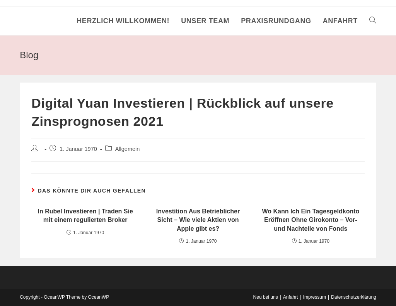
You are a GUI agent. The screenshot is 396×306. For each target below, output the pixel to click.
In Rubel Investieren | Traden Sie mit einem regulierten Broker (85, 215)
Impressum (314, 297)
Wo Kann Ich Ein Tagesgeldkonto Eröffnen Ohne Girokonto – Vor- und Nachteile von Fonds (310, 220)
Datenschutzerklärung (353, 297)
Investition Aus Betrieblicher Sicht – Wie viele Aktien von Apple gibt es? (198, 220)
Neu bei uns (265, 297)
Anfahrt (290, 297)
